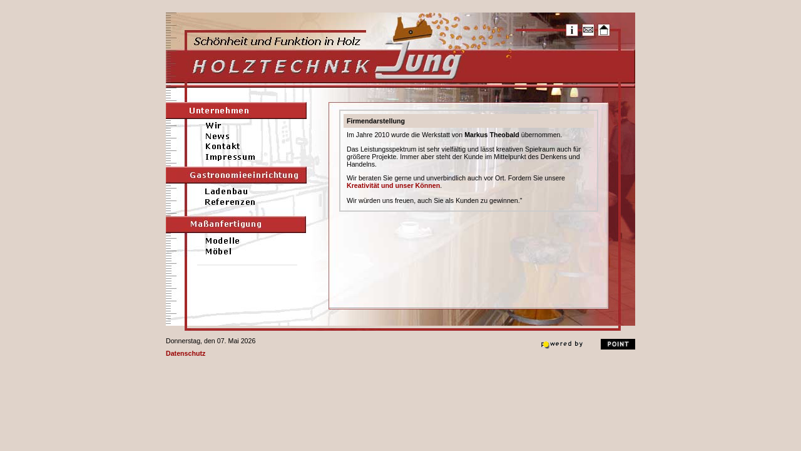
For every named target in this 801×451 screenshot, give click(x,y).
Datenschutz (185, 353)
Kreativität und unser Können (393, 185)
